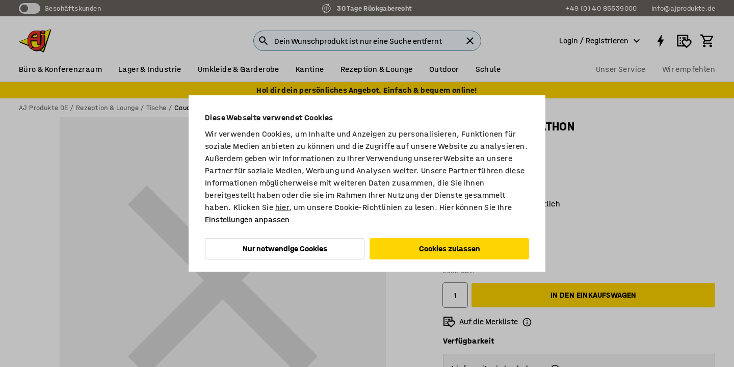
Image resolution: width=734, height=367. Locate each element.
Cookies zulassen (449, 248)
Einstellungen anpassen (247, 219)
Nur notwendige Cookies (285, 248)
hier (282, 207)
